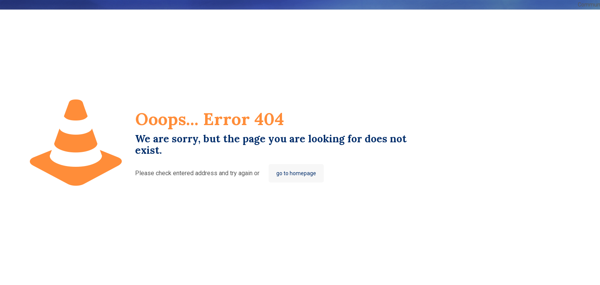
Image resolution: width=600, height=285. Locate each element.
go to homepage (296, 173)
